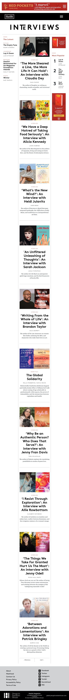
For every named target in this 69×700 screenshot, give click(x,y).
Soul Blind (60, 83)
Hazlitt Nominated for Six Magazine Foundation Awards (9, 65)
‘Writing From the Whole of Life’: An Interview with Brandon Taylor (34, 321)
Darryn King (34, 643)
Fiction (6, 43)
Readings (6, 59)
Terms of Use (11, 685)
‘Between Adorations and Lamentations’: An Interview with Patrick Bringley (34, 631)
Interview (34, 60)
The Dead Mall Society (61, 71)
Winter (6, 77)
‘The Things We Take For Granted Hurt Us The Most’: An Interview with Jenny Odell (34, 565)
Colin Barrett (35, 330)
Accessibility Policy (13, 682)
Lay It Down (8, 53)
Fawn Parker (34, 82)
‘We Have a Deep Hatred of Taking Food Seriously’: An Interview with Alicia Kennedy (34, 134)
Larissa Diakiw (61, 87)
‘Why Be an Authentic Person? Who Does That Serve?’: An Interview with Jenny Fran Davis (34, 442)
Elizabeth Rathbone (34, 514)
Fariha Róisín (41, 383)
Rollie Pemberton (29, 383)
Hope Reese (34, 205)
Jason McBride (34, 145)
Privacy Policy (11, 679)
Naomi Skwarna (8, 47)
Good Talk (34, 371)
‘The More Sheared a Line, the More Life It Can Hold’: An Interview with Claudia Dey (34, 70)
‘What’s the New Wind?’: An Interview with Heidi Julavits (34, 195)
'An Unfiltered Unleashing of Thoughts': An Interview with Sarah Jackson (34, 259)
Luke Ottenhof (8, 55)
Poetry (5, 75)
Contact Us (10, 677)
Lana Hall (60, 77)
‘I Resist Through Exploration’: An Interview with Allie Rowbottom (34, 504)
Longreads (7, 51)
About (8, 671)
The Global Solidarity (34, 376)
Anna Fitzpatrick (34, 271)
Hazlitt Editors (8, 72)
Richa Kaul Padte (34, 577)
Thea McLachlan (34, 456)
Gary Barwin (7, 80)
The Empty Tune (10, 45)
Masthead (10, 674)
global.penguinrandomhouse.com (56, 695)
